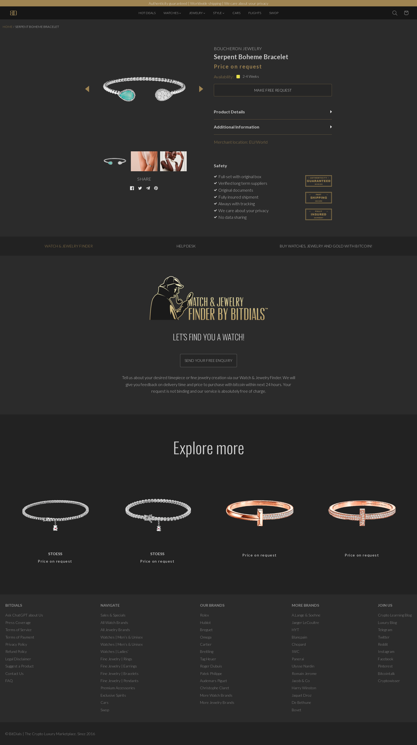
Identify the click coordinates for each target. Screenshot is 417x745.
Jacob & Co (301, 680)
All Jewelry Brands (115, 629)
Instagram (386, 651)
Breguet (206, 629)
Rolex (204, 615)
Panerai (298, 659)
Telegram (385, 629)
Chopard (299, 644)
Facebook (385, 659)
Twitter (384, 637)
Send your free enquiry (208, 360)
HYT (295, 629)
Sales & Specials (113, 615)
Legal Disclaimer (18, 659)
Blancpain (299, 637)
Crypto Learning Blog (395, 615)
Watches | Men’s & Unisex (122, 637)
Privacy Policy (16, 644)
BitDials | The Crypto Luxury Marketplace (42, 733)
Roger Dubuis (211, 666)
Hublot (205, 622)
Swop (105, 710)
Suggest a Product (19, 666)
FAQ (9, 680)
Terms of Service (18, 629)
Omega (205, 637)
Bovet (296, 710)
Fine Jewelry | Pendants (120, 680)
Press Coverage (18, 622)
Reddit (383, 644)
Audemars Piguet (213, 680)
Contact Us (14, 673)
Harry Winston (304, 688)
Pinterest (385, 666)
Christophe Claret (214, 688)
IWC (295, 651)
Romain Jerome (304, 673)
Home (7, 27)
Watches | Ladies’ (114, 651)
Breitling (206, 651)
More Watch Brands (216, 695)
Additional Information (273, 126)
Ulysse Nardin (303, 666)
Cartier (206, 644)
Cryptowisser (389, 680)
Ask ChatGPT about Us (24, 615)
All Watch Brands (114, 622)
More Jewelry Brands (217, 702)
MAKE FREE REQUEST (273, 90)
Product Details (273, 111)
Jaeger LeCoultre (305, 622)
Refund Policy (16, 651)
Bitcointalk (386, 673)
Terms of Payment (19, 637)
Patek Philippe (211, 673)
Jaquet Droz (301, 695)
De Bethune (301, 702)
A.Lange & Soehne (306, 615)
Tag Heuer (208, 659)
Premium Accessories (118, 688)
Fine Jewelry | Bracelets (120, 673)
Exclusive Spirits (113, 695)
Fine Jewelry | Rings (116, 659)
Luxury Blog (387, 622)
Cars (105, 702)
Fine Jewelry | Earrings (119, 666)
